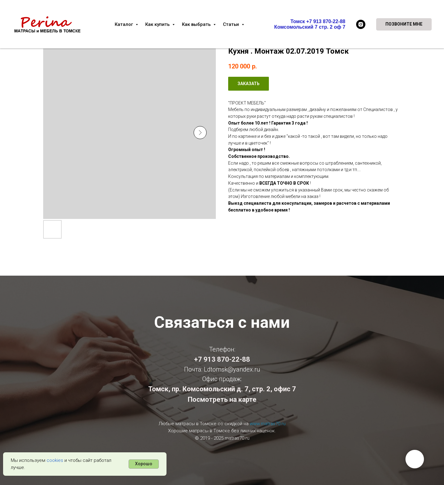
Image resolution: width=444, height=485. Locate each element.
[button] (404, 24)
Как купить (158, 24)
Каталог (124, 24)
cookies (55, 460)
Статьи (231, 24)
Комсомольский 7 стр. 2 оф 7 (309, 27)
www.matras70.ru (268, 423)
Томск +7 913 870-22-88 (317, 21)
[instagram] (360, 24)
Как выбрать (197, 24)
